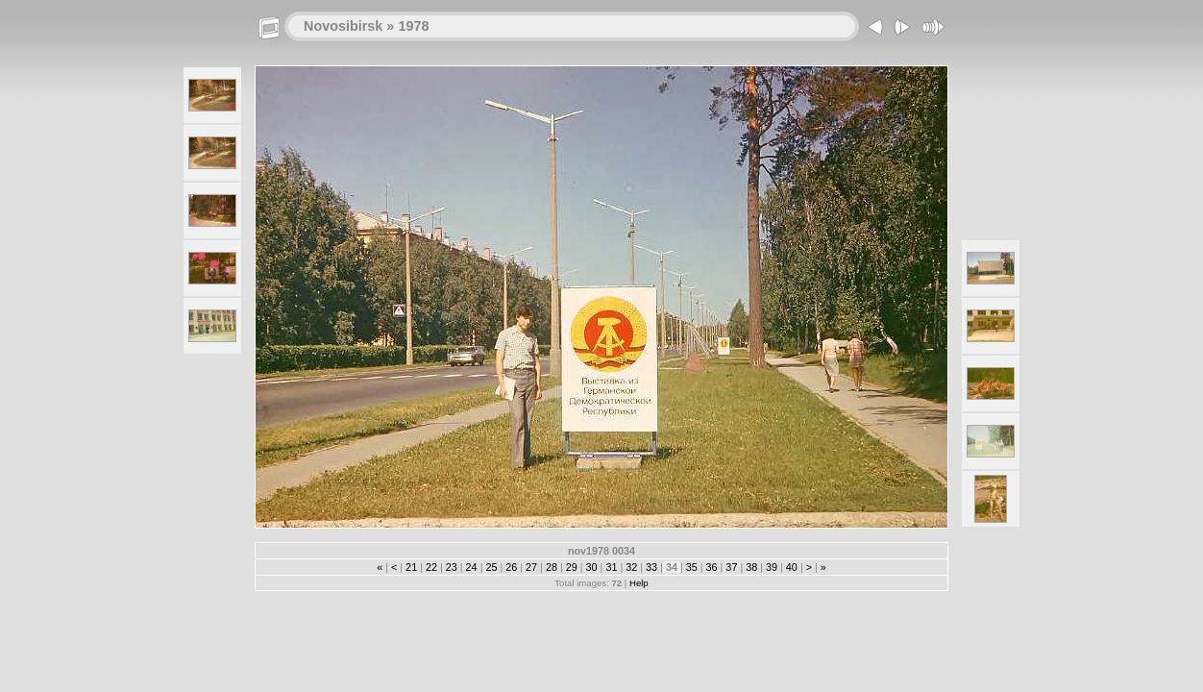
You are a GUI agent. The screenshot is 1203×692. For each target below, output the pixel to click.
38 (751, 567)
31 (611, 567)
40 (791, 567)
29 (571, 567)
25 (491, 567)
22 (431, 567)
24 (471, 567)
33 (651, 567)
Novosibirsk (343, 26)
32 (631, 567)
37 (731, 567)
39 (771, 567)
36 (712, 567)
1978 (413, 26)
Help (639, 583)
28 (551, 567)
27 (531, 567)
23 (451, 567)
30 (592, 567)
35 (691, 567)
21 (411, 567)
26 (511, 567)
